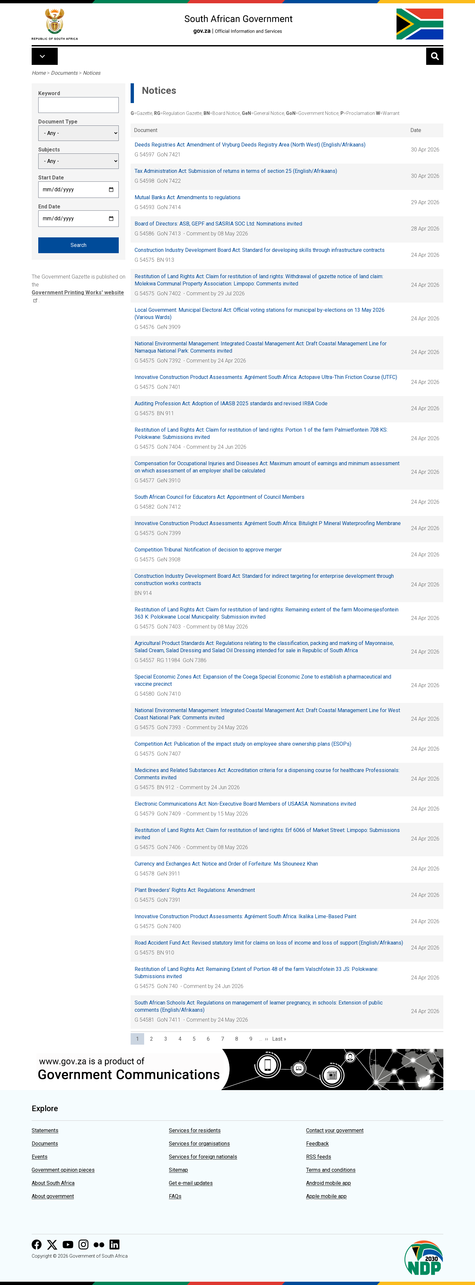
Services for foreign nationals (203, 1157)
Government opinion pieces (63, 1170)
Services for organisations (199, 1143)
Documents (64, 73)
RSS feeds (318, 1157)
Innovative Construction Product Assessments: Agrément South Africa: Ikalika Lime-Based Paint (245, 916)
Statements (45, 1130)
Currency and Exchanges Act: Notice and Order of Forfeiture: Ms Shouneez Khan (226, 864)
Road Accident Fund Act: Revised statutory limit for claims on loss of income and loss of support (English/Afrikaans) (269, 943)
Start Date (51, 177)
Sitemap (178, 1170)
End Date (49, 206)
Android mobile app (328, 1183)
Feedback (317, 1143)
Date (415, 130)
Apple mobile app (326, 1196)
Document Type (58, 122)
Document (145, 130)
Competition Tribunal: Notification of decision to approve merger (208, 550)
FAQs (175, 1196)
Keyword (49, 93)
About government (53, 1196)
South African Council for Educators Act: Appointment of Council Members (219, 497)
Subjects (49, 150)
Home (39, 73)
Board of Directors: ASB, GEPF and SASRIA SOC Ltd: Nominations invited (218, 224)
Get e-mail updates (191, 1183)
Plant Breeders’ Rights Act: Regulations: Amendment (195, 890)
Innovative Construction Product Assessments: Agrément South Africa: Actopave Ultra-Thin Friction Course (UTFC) (266, 377)
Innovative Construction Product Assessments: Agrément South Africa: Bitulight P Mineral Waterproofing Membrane (268, 523)
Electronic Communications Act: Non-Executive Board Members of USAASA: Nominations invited (245, 804)
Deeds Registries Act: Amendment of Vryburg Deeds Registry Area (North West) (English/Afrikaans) (250, 145)
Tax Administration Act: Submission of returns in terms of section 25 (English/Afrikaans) (236, 171)
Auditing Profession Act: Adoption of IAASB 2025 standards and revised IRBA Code (231, 403)
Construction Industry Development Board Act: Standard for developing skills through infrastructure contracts (260, 250)
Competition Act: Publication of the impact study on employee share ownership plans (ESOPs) (243, 744)
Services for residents (195, 1130)
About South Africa (53, 1183)
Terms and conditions (331, 1170)
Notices (91, 73)
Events (40, 1157)
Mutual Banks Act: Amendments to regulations (187, 197)
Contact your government (335, 1130)
